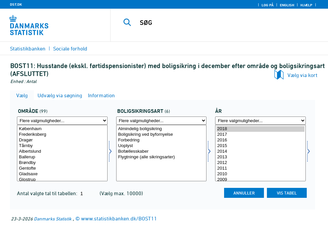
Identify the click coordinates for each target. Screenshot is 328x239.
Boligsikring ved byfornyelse (161, 134)
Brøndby (62, 163)
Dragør (62, 140)
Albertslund (62, 151)
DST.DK (16, 4)
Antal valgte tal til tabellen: (48, 193)
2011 (260, 168)
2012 (260, 163)
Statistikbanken (27, 48)
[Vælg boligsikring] (161, 153)
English (287, 5)
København (62, 129)
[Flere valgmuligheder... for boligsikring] (161, 121)
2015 (260, 146)
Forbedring (161, 140)
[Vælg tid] (260, 153)
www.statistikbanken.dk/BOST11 (119, 218)
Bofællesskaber (161, 151)
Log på (268, 5)
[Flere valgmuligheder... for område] (62, 121)
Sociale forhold (70, 48)
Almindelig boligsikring (161, 129)
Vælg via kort (302, 75)
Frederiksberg (62, 134)
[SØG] (223, 22)
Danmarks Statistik (52, 218)
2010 (260, 174)
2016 (260, 140)
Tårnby (62, 146)
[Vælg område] (62, 153)
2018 (260, 129)
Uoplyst (161, 146)
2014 (260, 151)
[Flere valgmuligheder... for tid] (260, 121)
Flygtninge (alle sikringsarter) (161, 157)
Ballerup (62, 157)
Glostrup (62, 180)
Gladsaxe (62, 174)
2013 (260, 157)
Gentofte (62, 168)
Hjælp (306, 5)
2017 (260, 134)
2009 (260, 180)
